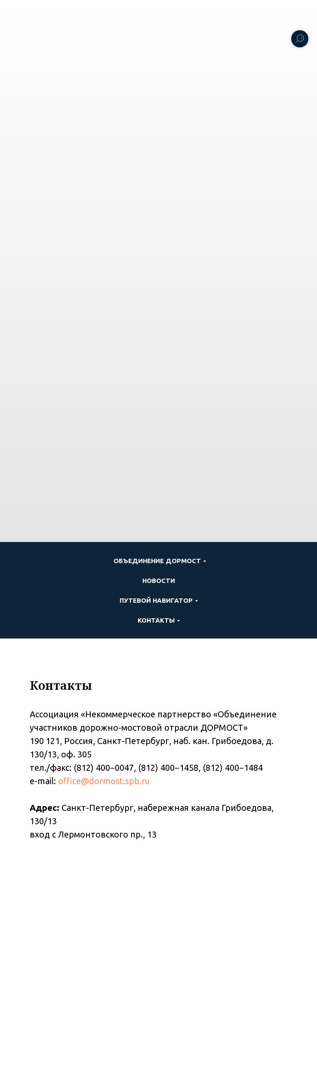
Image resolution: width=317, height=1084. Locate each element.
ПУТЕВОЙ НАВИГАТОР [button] (156, 600)
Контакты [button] (156, 620)
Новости (158, 580)
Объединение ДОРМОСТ (157, 560)
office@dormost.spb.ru (104, 781)
